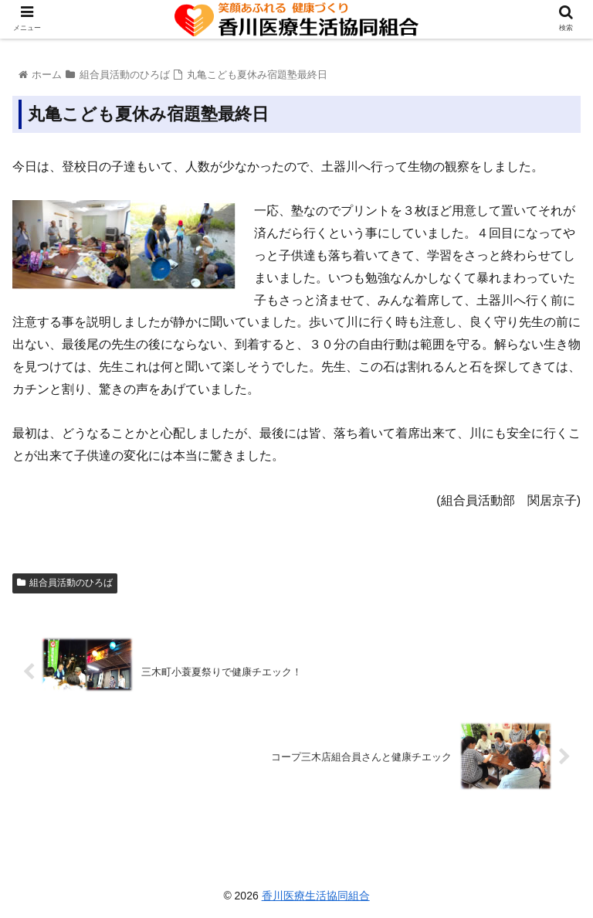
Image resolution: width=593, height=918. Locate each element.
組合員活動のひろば (65, 582)
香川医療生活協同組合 (316, 895)
